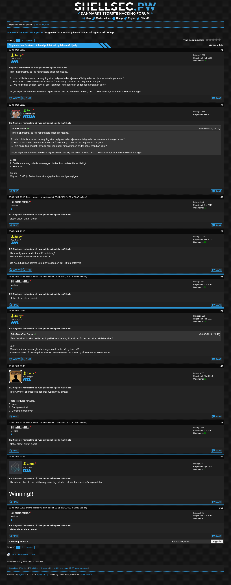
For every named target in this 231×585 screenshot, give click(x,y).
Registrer (46, 24)
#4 (222, 231)
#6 (222, 311)
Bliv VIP (143, 18)
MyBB (21, 574)
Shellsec (12, 32)
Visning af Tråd (216, 45)
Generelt (23, 32)
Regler (129, 18)
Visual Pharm (85, 574)
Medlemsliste (101, 18)
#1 (222, 50)
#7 (222, 366)
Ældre (14, 541)
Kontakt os (14, 568)
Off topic (35, 32)
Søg (86, 18)
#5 (222, 276)
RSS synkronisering (79, 568)
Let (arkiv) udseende (59, 568)
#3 (222, 197)
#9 (222, 456)
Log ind (35, 24)
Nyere (22, 541)
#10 (221, 508)
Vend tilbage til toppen (39, 568)
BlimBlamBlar (80, 197)
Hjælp (117, 18)
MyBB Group (42, 574)
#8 (222, 422)
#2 (222, 105)
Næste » (30, 40)
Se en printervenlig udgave (24, 554)
